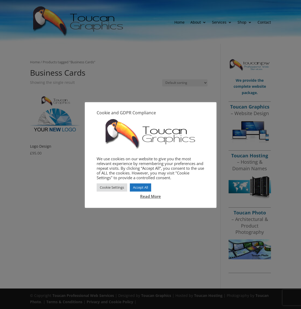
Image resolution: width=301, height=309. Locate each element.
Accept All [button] (140, 187)
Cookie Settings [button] (112, 187)
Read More (150, 196)
